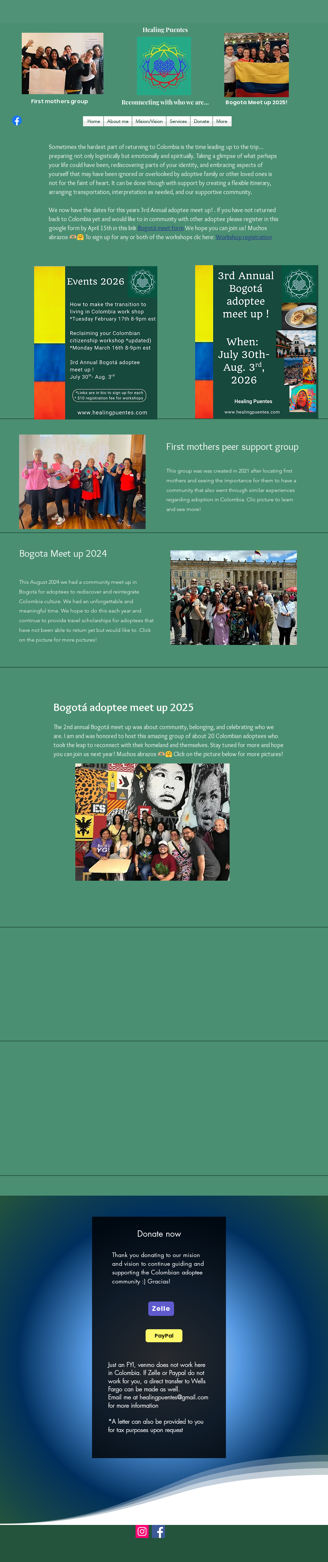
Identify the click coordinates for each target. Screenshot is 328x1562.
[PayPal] (164, 1335)
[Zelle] (161, 1308)
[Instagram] (142, 1531)
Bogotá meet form (161, 228)
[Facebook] (16, 120)
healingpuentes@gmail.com (174, 1397)
